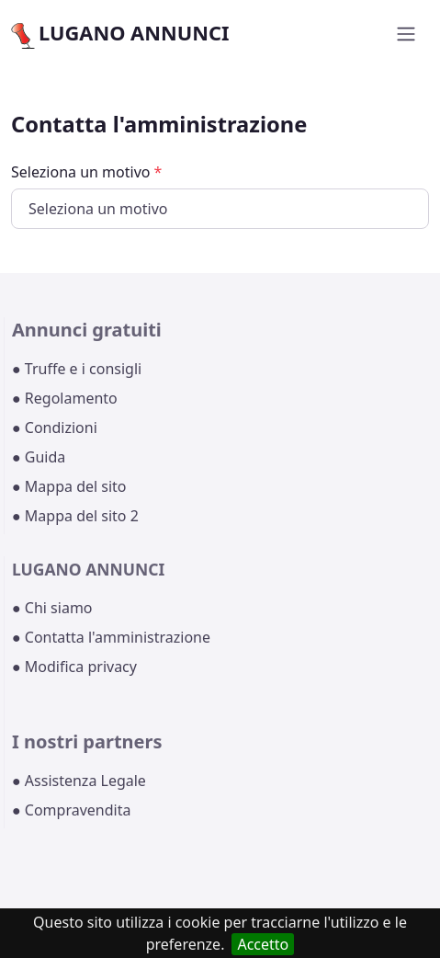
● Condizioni (54, 427)
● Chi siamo (52, 608)
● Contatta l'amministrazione (111, 637)
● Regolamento (65, 398)
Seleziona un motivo (86, 172)
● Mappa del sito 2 (75, 516)
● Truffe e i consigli (76, 369)
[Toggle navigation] (406, 34)
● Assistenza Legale (79, 780)
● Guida (38, 457)
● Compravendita (71, 810)
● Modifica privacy (74, 666)
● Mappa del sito (69, 486)
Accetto (262, 944)
